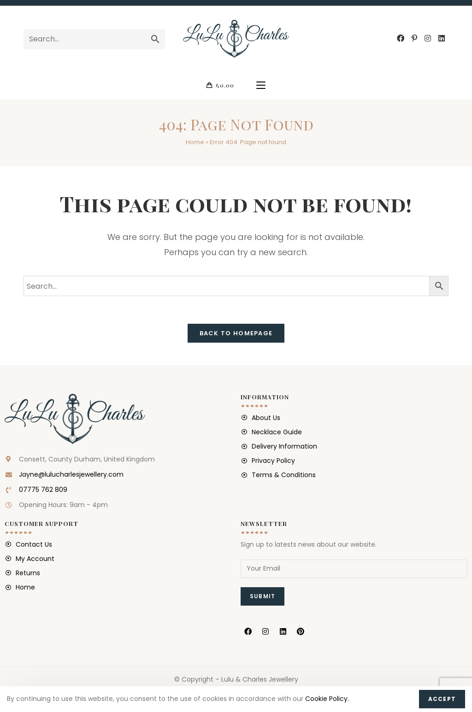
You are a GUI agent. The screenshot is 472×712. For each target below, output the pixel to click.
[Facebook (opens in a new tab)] (400, 38)
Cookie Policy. (327, 698)
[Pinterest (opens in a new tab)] (414, 38)
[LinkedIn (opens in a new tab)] (441, 38)
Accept (442, 699)
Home (195, 143)
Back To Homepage (236, 334)
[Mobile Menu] (261, 85)
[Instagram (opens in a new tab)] (428, 38)
